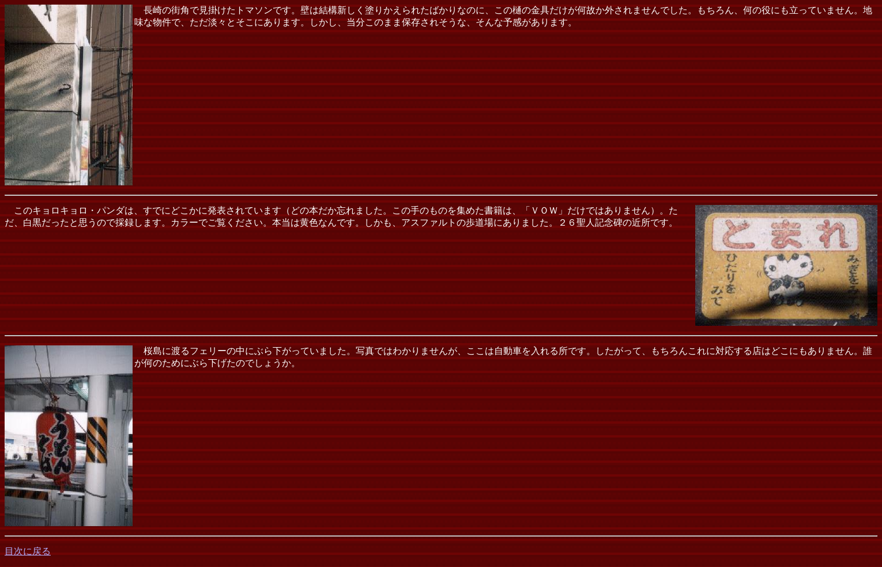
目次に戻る (28, 551)
